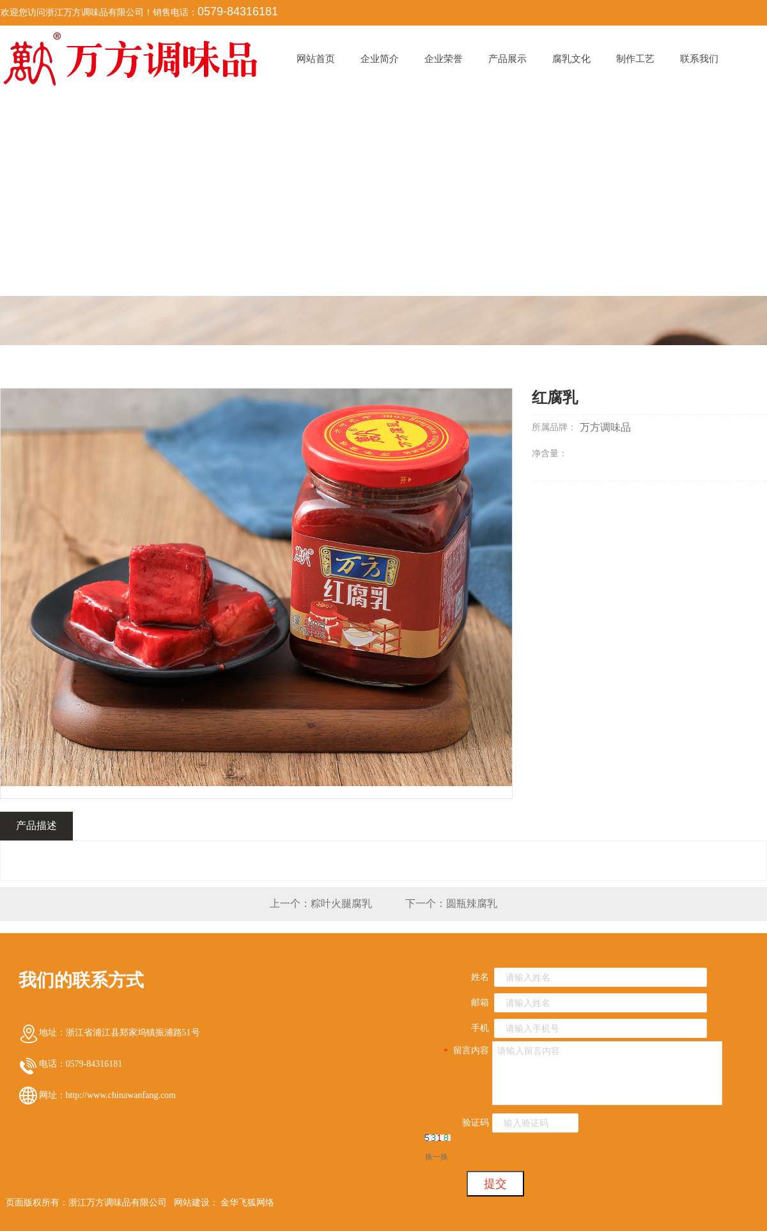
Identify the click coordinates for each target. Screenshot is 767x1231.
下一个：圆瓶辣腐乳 (451, 903)
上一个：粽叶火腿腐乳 (321, 903)
